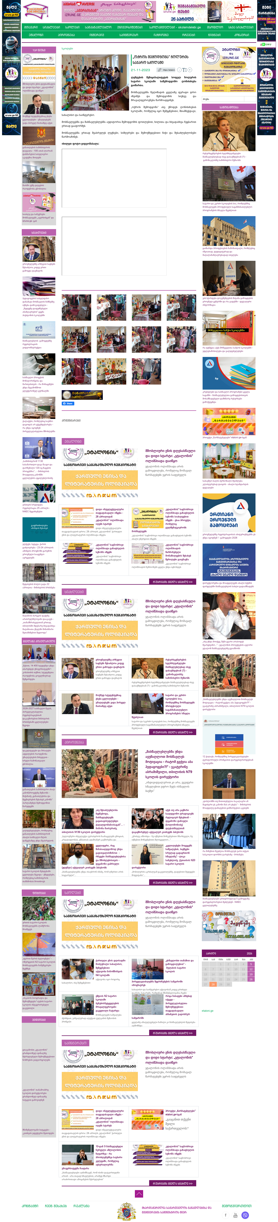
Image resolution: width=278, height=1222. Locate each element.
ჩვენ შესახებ (56, 1206)
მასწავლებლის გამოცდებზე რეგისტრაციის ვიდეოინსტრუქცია (37, 344)
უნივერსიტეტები (130, 27)
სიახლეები (51, 27)
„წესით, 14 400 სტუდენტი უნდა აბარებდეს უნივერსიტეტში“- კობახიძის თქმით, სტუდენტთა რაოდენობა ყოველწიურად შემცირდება (38, 672)
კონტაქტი (30, 1206)
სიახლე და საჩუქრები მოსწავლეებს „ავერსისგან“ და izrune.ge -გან (38, 217)
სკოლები (72, 27)
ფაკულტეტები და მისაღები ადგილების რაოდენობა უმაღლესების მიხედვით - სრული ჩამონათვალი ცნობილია (37, 757)
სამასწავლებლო (98, 27)
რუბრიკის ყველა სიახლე (172, 582)
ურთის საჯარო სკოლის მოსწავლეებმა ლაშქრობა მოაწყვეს (36, 926)
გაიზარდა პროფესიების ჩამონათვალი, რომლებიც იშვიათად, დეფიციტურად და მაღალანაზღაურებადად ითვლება (229, 251)
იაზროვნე (161, 35)
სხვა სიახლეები (240, 27)
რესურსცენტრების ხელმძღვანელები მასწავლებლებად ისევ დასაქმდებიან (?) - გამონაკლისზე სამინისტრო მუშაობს (224, 156)
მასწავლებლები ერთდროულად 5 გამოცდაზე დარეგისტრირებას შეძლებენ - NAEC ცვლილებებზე (226, 902)
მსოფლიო (215, 27)
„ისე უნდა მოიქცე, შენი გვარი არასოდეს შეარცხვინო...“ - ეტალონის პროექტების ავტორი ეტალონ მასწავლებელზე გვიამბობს (227, 645)
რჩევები (188, 35)
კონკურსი (241, 35)
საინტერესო (128, 35)
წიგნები (214, 35)
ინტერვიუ (96, 35)
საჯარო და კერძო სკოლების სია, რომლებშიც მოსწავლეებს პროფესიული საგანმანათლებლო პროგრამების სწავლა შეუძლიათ (227, 207)
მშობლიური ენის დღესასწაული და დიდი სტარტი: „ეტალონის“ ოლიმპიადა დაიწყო (39, 87)
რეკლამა (81, 1206)
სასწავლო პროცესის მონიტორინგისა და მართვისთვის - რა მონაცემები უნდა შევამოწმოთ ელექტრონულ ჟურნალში (38, 384)
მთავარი (31, 27)
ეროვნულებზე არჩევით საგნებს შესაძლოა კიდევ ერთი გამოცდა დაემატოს (39, 267)
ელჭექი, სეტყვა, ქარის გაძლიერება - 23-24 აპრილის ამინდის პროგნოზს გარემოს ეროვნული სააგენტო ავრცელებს (38, 551)
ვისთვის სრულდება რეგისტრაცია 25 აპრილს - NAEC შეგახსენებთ (36, 508)
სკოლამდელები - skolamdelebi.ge (175, 27)
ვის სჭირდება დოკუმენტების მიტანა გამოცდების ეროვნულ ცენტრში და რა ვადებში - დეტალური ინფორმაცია (228, 301)
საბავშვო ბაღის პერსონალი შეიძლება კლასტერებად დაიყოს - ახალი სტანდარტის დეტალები (225, 484)
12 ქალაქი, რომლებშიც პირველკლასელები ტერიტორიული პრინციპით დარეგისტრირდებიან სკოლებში (228, 760)
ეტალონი (36, 35)
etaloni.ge (207, 1010)
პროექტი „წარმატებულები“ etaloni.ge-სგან (225, 437)
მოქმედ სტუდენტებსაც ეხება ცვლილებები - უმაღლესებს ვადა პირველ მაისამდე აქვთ (37, 119)
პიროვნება (66, 35)
